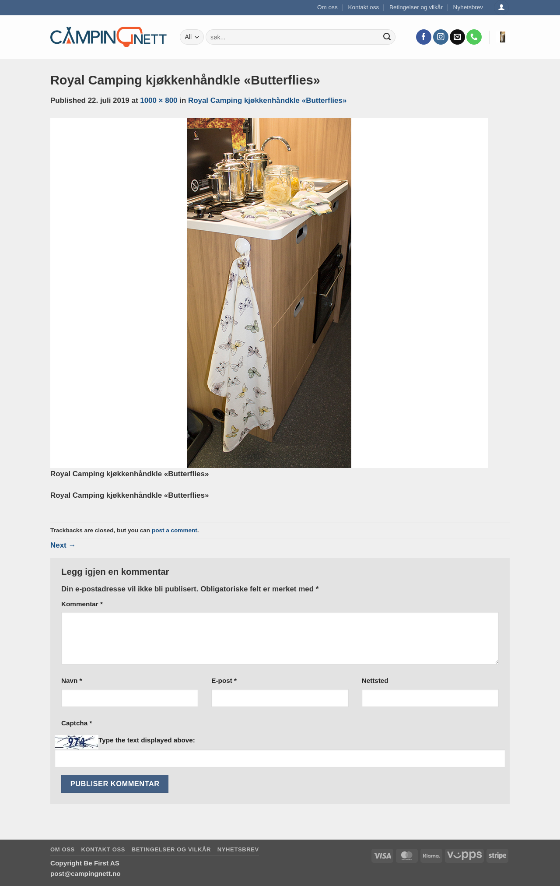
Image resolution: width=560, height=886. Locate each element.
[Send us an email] (457, 37)
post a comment (174, 530)
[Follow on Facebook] (423, 37)
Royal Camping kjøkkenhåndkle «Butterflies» (267, 100)
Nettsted (375, 680)
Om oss (327, 7)
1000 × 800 (158, 100)
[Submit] (387, 37)
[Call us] (474, 37)
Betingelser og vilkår (416, 7)
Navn (71, 680)
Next (63, 545)
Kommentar (82, 604)
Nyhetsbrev (468, 7)
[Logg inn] (501, 7)
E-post (224, 680)
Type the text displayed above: (146, 740)
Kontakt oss (363, 7)
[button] (503, 37)
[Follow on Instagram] (440, 37)
